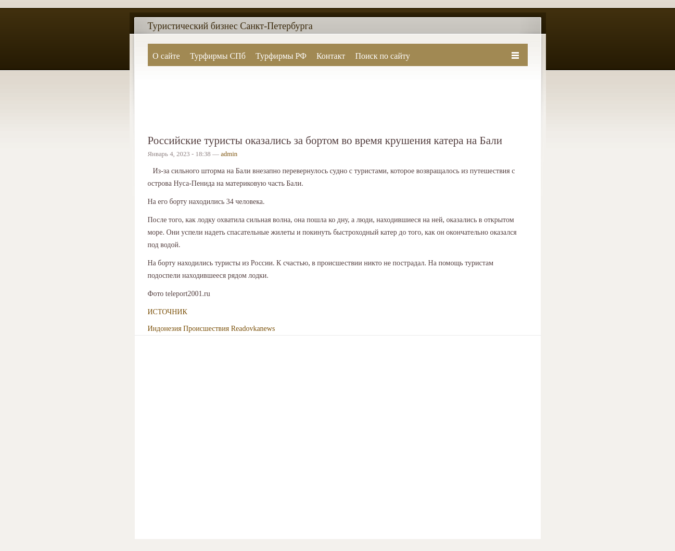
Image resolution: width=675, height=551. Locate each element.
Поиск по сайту (382, 56)
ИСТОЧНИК (167, 312)
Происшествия (206, 328)
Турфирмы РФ (281, 56)
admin (229, 154)
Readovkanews (253, 328)
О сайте (166, 56)
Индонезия (165, 328)
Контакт (330, 56)
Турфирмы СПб (218, 56)
